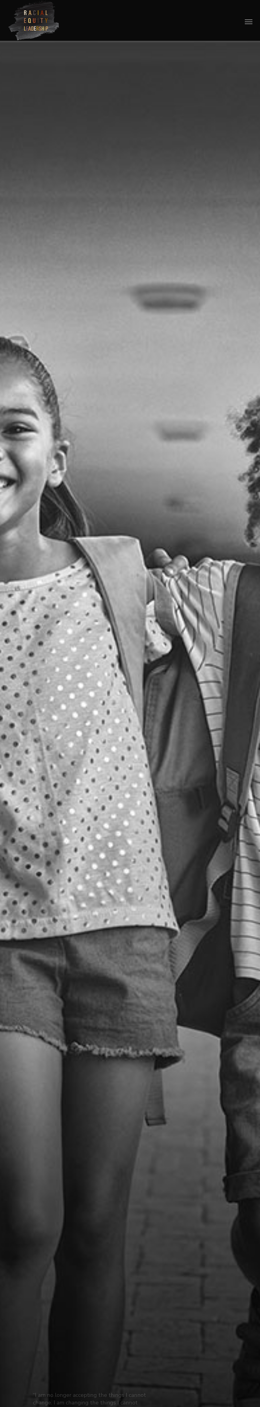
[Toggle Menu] (248, 22)
